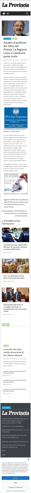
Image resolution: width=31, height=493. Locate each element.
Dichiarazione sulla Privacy (19, 490)
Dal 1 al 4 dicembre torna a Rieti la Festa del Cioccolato (13, 277)
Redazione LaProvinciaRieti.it (20, 60)
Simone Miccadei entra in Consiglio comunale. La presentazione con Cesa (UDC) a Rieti (15, 308)
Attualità (14, 38)
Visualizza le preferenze (15, 487)
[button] (28, 459)
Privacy (4, 450)
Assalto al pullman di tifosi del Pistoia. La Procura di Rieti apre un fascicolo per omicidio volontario (15, 213)
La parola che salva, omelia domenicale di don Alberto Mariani (13, 352)
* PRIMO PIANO (7, 38)
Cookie (3, 455)
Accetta (15, 478)
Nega (15, 482)
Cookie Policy (9, 490)
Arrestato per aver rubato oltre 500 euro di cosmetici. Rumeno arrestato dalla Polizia (15, 247)
